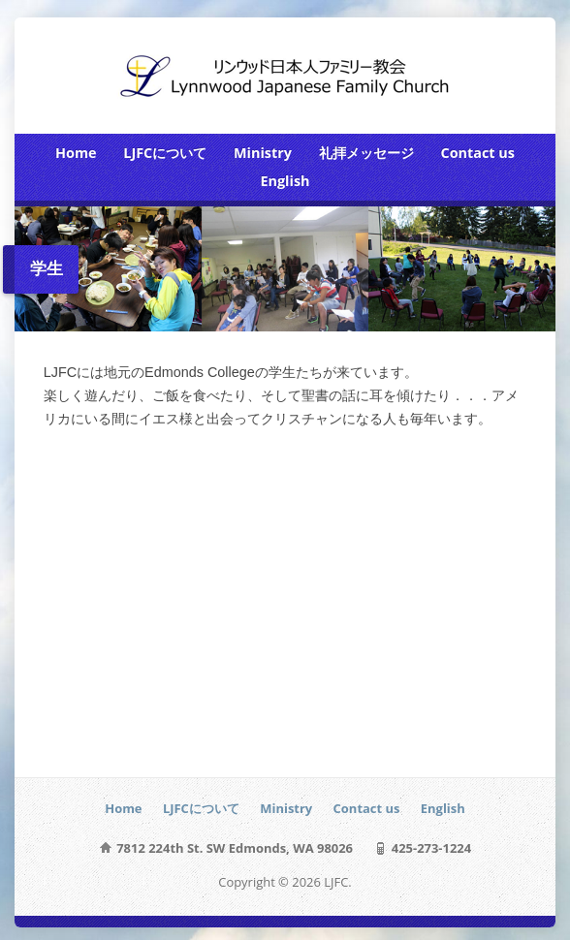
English (284, 181)
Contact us (477, 152)
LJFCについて (164, 152)
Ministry (263, 152)
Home (76, 152)
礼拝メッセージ (366, 152)
